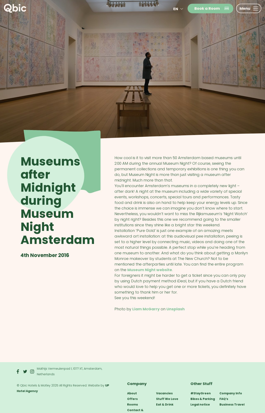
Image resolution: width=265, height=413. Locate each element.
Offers (132, 399)
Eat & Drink (164, 404)
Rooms (132, 404)
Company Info (230, 393)
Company (137, 383)
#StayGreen (200, 393)
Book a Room (211, 8)
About (132, 393)
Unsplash (175, 309)
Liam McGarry (146, 309)
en (179, 9)
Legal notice (200, 404)
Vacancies (164, 393)
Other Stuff (201, 383)
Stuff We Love (167, 399)
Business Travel (232, 404)
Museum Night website (149, 269)
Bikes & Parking (202, 399)
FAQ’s (223, 399)
